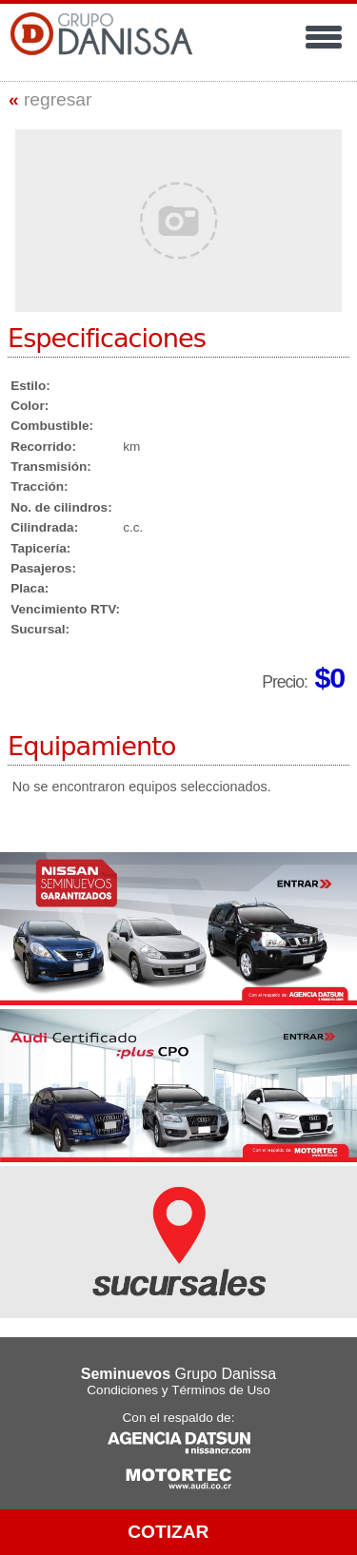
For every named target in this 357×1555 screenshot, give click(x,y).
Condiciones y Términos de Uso (178, 1390)
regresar (50, 99)
